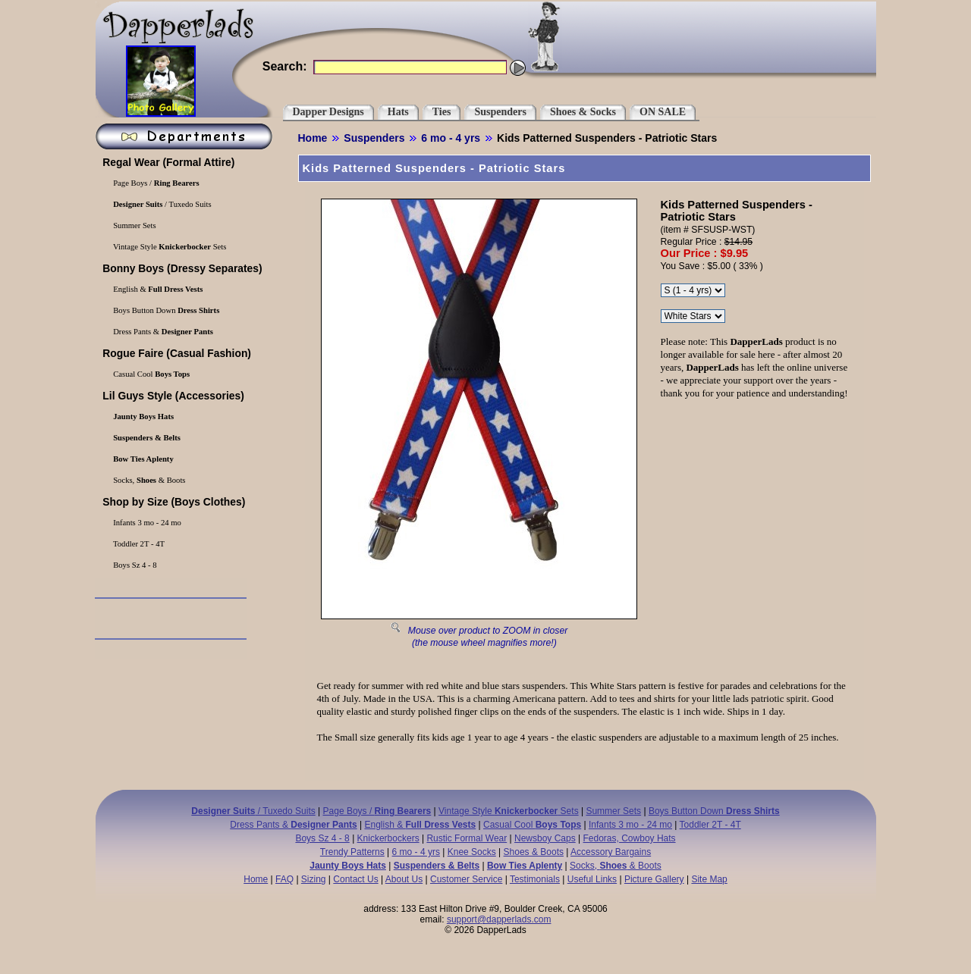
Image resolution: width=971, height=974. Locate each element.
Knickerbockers (388, 838)
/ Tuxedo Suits (162, 204)
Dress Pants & (163, 331)
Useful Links (592, 879)
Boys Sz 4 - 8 (134, 565)
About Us (404, 879)
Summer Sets (134, 225)
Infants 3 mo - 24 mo (146, 522)
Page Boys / (156, 183)
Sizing (313, 879)
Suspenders (374, 138)
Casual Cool (151, 374)
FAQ (284, 879)
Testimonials (535, 879)
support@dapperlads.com (499, 919)
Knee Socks (472, 852)
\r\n (693, 290)
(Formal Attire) (167, 162)
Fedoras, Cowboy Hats (629, 838)
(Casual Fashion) (175, 353)
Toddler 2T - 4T (138, 544)
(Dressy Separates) (181, 268)
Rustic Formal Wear (466, 838)
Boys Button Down (166, 310)
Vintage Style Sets (169, 247)
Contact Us (355, 879)
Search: (284, 66)
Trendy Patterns (352, 852)
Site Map (709, 879)
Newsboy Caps (545, 838)
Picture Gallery (654, 879)
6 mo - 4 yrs (450, 138)
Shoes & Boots (534, 852)
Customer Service (466, 879)
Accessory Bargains (610, 852)
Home (313, 138)
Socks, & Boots (149, 480)
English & (157, 289)
